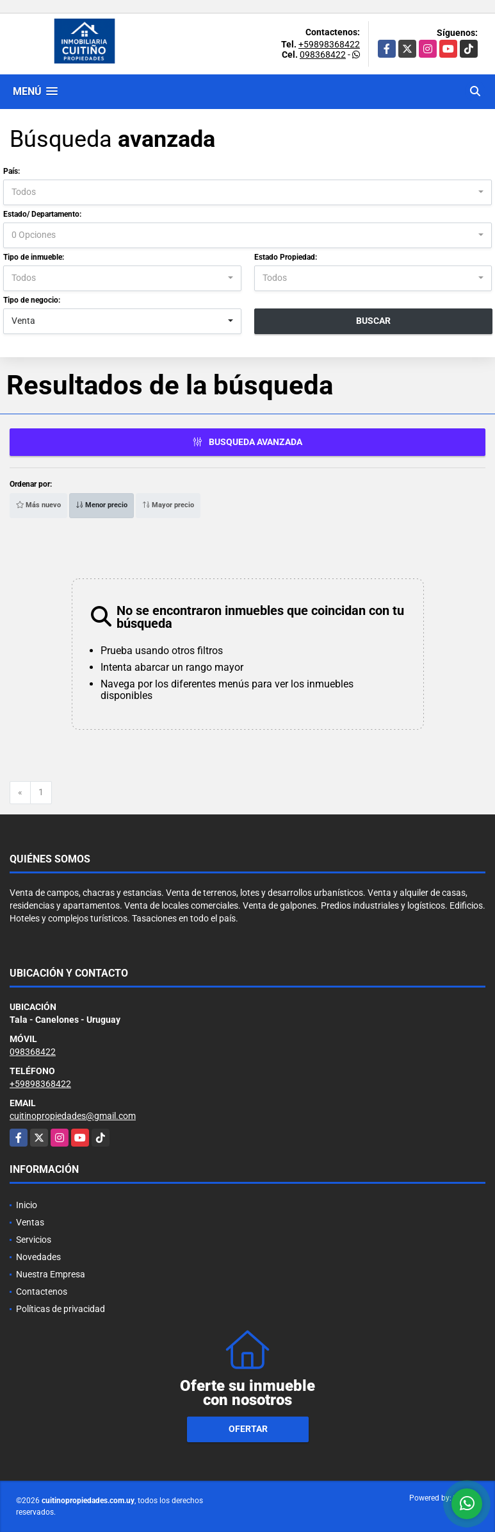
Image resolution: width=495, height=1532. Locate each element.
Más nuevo (38, 505)
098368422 (323, 54)
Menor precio (101, 505)
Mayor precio (168, 505)
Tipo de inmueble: (33, 257)
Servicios (33, 1239)
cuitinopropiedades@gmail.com (73, 1116)
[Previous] (20, 792)
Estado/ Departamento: (42, 214)
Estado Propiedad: (285, 257)
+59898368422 (329, 44)
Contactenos (41, 1291)
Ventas (30, 1222)
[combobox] (247, 192)
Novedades (38, 1257)
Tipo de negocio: (31, 300)
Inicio (26, 1205)
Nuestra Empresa (50, 1274)
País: (11, 171)
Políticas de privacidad (60, 1309)
